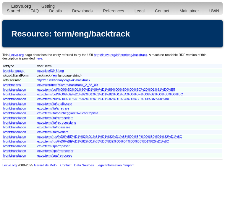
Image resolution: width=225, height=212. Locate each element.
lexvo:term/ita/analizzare (54, 103)
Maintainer (189, 11)
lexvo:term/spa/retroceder (55, 151)
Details (55, 11)
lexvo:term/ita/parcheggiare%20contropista (67, 113)
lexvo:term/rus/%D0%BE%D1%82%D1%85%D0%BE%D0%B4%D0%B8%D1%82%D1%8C (103, 141)
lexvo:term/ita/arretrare (53, 108)
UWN (214, 11)
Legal (140, 11)
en (55, 75)
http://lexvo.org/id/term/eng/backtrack (120, 55)
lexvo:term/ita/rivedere (53, 132)
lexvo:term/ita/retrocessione (57, 122)
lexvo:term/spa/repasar (53, 146)
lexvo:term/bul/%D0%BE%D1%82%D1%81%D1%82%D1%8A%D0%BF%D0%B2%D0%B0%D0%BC (110, 94)
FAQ (34, 11)
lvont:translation (14, 89)
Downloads (82, 11)
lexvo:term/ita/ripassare (53, 127)
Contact (162, 11)
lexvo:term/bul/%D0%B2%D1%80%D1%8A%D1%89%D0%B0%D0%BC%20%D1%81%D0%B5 (106, 89)
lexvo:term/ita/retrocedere (55, 118)
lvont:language (14, 70)
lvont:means (12, 85)
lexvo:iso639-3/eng (50, 70)
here (39, 58)
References (113, 11)
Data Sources (84, 165)
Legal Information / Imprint (116, 165)
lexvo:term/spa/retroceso (54, 155)
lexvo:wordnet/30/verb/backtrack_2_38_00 (67, 85)
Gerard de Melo (45, 165)
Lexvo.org (16, 55)
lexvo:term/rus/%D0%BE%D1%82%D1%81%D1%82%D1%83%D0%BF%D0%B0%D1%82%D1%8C (109, 136)
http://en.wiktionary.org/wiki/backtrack (63, 80)
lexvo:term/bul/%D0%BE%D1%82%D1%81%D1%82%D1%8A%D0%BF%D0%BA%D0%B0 (103, 99)
